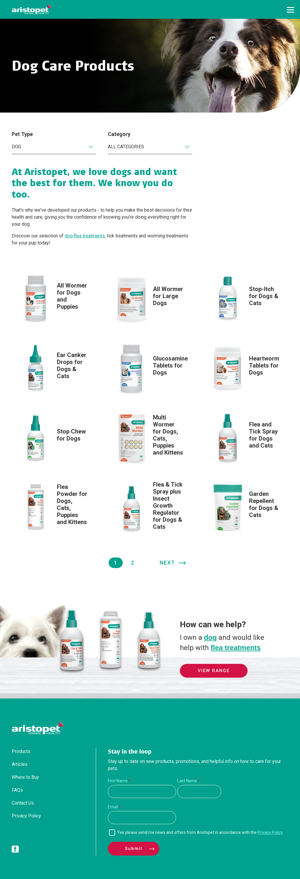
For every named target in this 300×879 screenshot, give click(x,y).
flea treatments (236, 648)
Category (119, 134)
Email (113, 807)
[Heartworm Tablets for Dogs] (246, 368)
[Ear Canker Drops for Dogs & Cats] (54, 368)
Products (21, 751)
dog (210, 637)
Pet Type (22, 134)
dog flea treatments (85, 236)
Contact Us (23, 803)
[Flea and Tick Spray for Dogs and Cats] (246, 437)
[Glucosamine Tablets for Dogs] (150, 368)
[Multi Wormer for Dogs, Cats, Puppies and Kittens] (150, 437)
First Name (118, 780)
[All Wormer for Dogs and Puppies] (54, 299)
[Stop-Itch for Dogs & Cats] (246, 299)
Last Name (187, 780)
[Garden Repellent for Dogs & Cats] (246, 507)
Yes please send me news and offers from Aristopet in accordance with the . (200, 832)
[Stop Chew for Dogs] (54, 437)
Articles (20, 764)
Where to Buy (25, 777)
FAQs (17, 790)
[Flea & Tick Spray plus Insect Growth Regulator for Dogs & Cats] (150, 508)
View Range (214, 670)
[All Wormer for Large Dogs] (150, 299)
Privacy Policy (26, 816)
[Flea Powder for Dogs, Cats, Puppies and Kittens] (54, 507)
